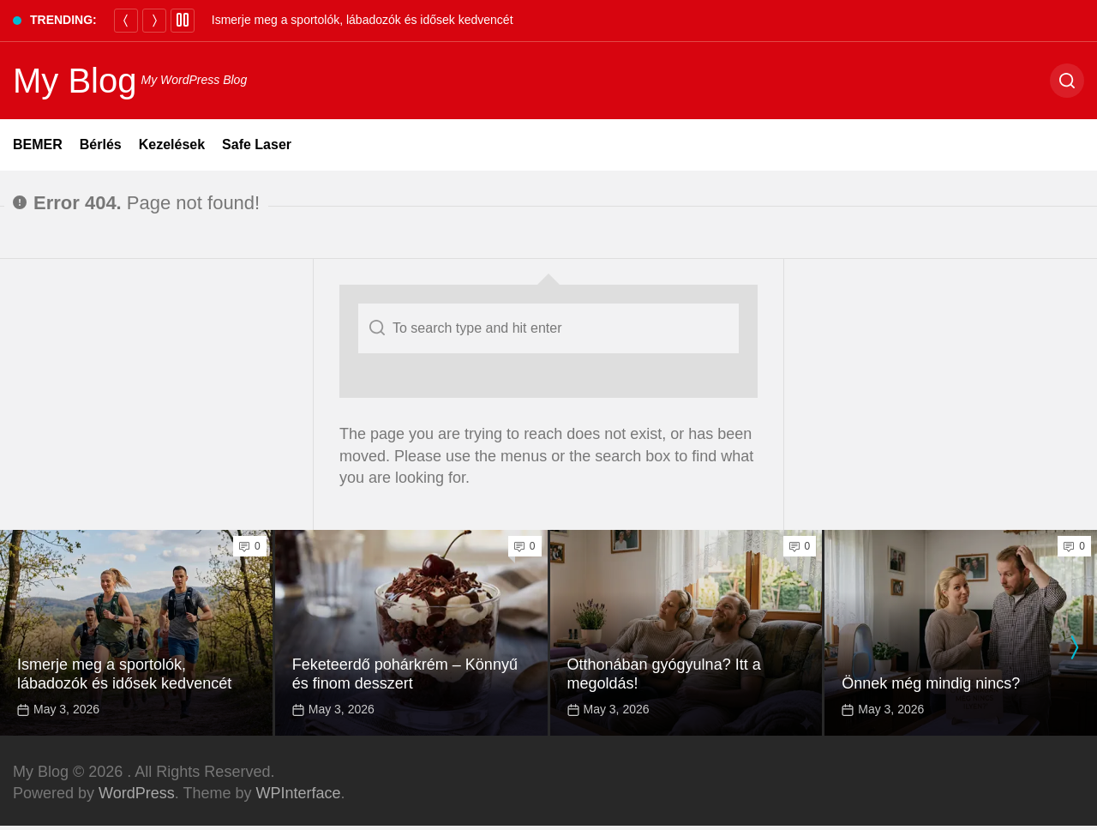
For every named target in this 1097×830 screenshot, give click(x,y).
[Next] (154, 21)
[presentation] (1073, 647)
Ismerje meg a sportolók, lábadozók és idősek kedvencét (362, 20)
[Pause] (183, 21)
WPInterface (297, 793)
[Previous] (126, 21)
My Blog (75, 80)
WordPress (137, 793)
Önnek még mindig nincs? (931, 683)
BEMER (38, 144)
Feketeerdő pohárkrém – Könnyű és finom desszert (405, 674)
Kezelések (172, 144)
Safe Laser (256, 144)
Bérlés (101, 144)
